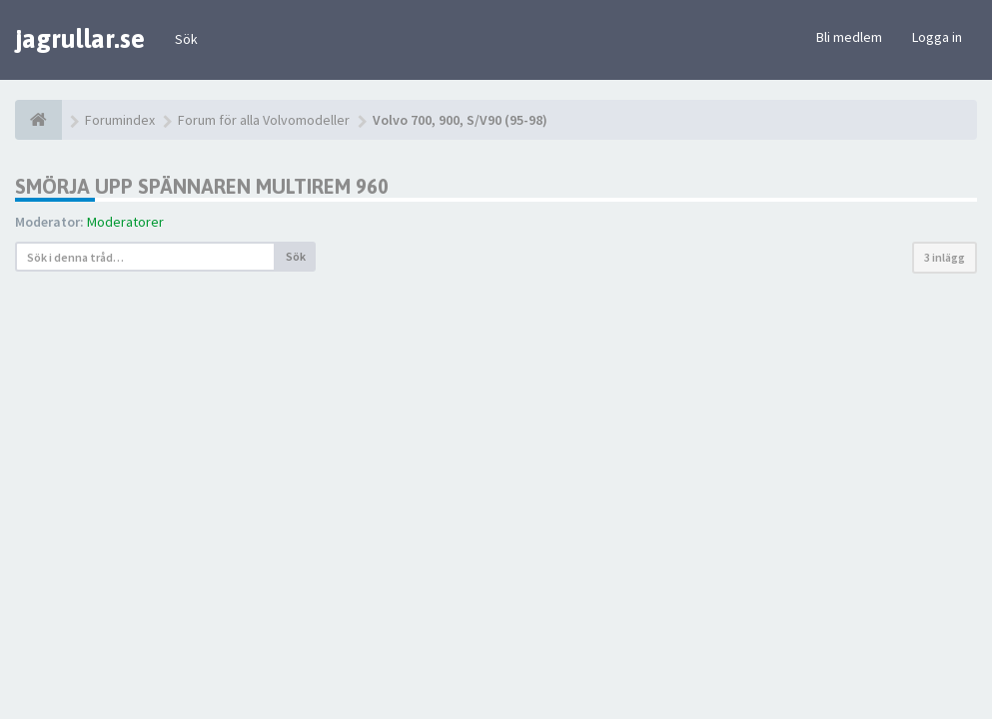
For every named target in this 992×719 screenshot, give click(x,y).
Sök (186, 39)
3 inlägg (944, 257)
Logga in (937, 37)
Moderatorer (125, 222)
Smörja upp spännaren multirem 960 (202, 186)
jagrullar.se (80, 39)
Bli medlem (849, 37)
